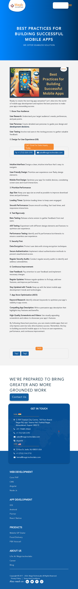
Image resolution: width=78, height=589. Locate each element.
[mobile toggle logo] (70, 5)
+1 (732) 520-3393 (24, 153)
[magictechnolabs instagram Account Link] (41, 582)
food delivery (16, 537)
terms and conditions (32, 578)
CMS (12, 482)
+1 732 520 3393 (23, 433)
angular (13, 486)
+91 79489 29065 (23, 429)
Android (13, 510)
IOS (11, 505)
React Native (16, 518)
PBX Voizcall (15, 542)
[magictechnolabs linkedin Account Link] (27, 582)
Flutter (13, 514)
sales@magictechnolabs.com (50, 153)
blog (12, 565)
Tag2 (25, 353)
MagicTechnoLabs (35, 576)
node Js (13, 491)
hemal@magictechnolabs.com (29, 457)
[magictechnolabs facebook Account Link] (37, 582)
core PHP (14, 478)
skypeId (19, 441)
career (13, 561)
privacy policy (16, 578)
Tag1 (16, 353)
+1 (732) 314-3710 (23, 453)
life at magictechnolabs (21, 556)
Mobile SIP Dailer (18, 533)
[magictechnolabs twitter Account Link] (32, 582)
